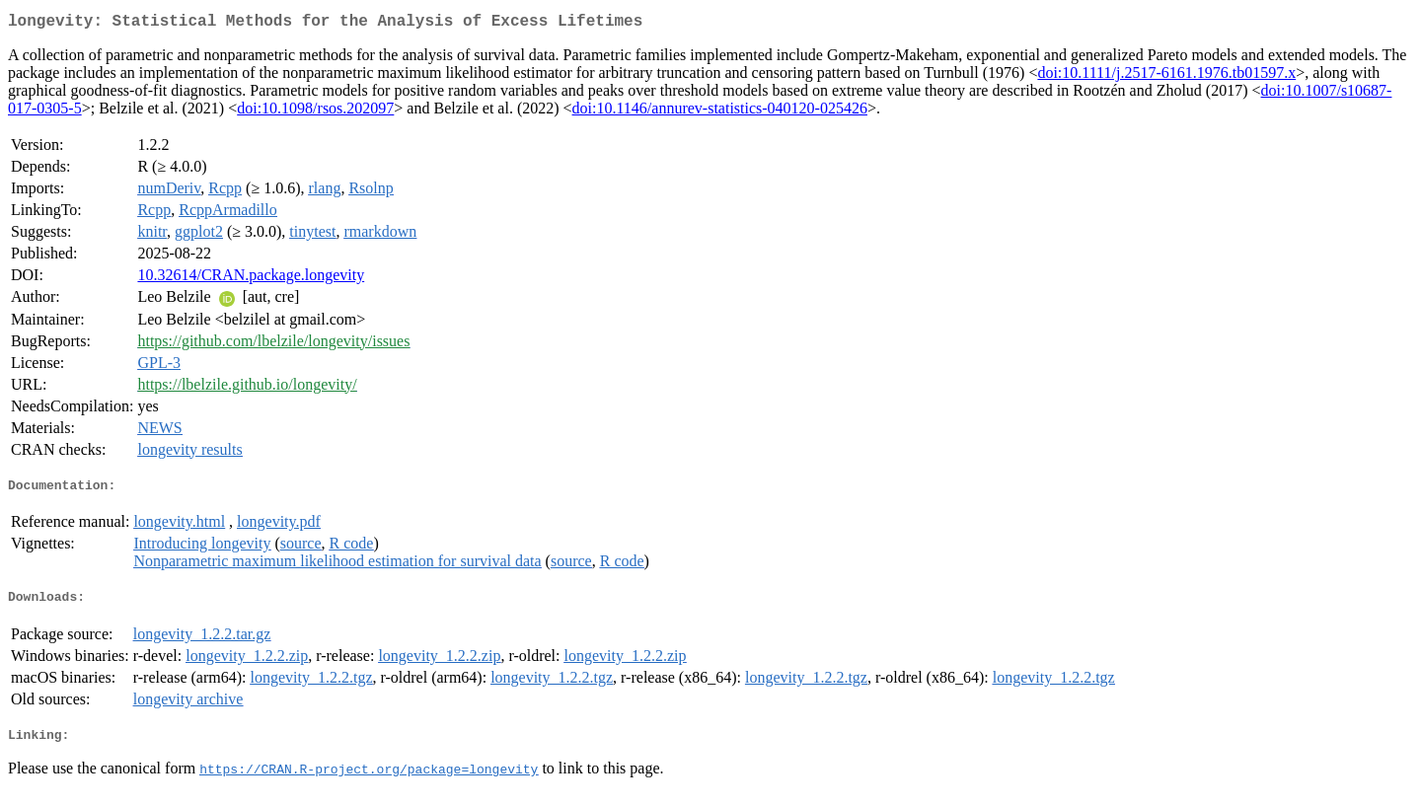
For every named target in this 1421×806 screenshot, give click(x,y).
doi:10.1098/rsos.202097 (315, 112)
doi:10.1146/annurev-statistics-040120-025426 (719, 112)
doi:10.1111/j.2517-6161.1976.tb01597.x (1166, 76)
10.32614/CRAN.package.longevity (250, 278)
